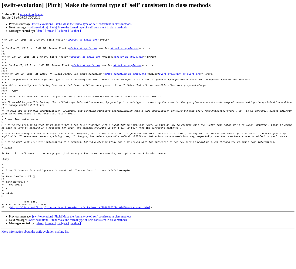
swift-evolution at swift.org (125, 81)
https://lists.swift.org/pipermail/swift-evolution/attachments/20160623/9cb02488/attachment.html (80, 241)
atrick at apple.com (31, 14)
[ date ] (40, 30)
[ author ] (75, 30)
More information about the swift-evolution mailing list (35, 265)
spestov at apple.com (82, 40)
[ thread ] (50, 30)
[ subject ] (63, 30)
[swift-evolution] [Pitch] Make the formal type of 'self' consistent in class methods (82, 24)
